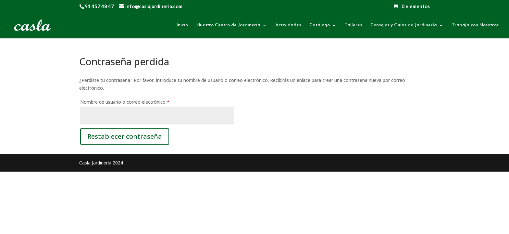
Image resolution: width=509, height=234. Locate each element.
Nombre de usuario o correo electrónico (136, 101)
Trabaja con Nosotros (475, 25)
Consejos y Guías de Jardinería (403, 25)
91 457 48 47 (99, 6)
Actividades (288, 25)
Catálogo (319, 25)
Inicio (182, 25)
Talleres (353, 25)
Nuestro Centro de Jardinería (228, 25)
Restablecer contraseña (124, 136)
